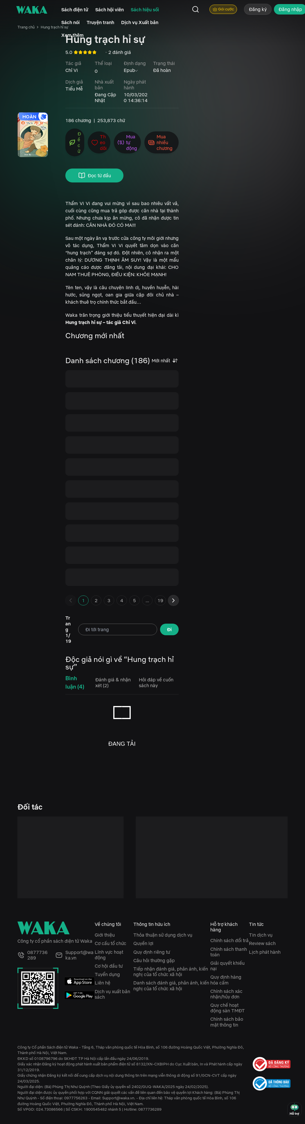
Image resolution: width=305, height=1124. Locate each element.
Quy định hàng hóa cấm (225, 979)
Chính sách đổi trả (229, 940)
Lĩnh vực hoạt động (109, 954)
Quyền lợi (143, 943)
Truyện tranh (100, 22)
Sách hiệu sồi (145, 9)
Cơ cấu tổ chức (110, 943)
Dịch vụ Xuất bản (139, 22)
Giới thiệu (105, 935)
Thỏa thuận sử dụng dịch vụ (162, 935)
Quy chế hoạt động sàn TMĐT (227, 1007)
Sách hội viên (109, 9)
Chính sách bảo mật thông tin (226, 1021)
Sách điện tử (74, 9)
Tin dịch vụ (260, 935)
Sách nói (70, 22)
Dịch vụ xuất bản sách (112, 994)
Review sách (262, 943)
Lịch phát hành (265, 952)
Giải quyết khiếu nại (227, 965)
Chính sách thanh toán (228, 952)
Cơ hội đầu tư (109, 966)
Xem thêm (72, 35)
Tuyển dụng (107, 974)
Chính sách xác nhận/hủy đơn (226, 994)
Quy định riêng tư (151, 952)
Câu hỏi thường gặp (154, 960)
